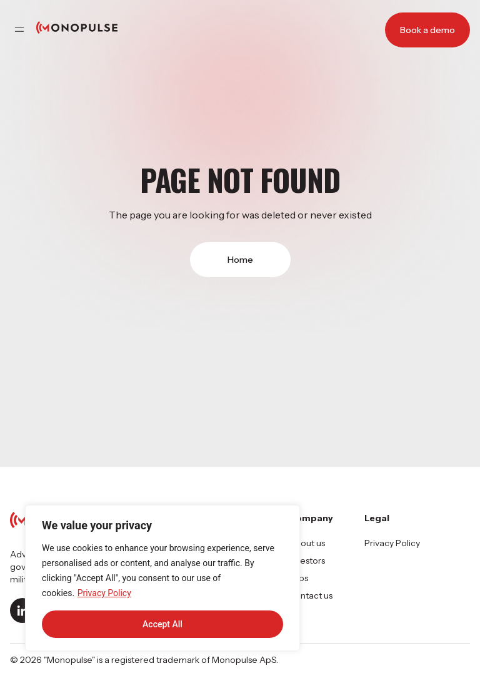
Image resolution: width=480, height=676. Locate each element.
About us (307, 543)
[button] (19, 30)
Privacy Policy (104, 593)
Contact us (310, 595)
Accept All (162, 624)
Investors (307, 560)
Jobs (298, 578)
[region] (162, 578)
